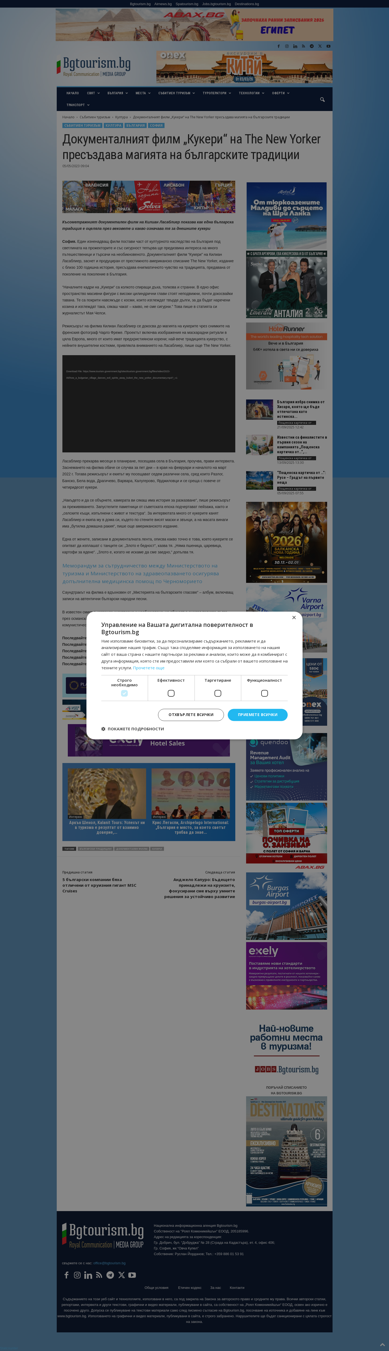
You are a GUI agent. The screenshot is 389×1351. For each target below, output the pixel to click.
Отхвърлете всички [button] (191, 714)
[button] (132, 729)
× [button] (294, 618)
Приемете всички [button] (257, 714)
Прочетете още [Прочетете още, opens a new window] (149, 667)
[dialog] (194, 675)
